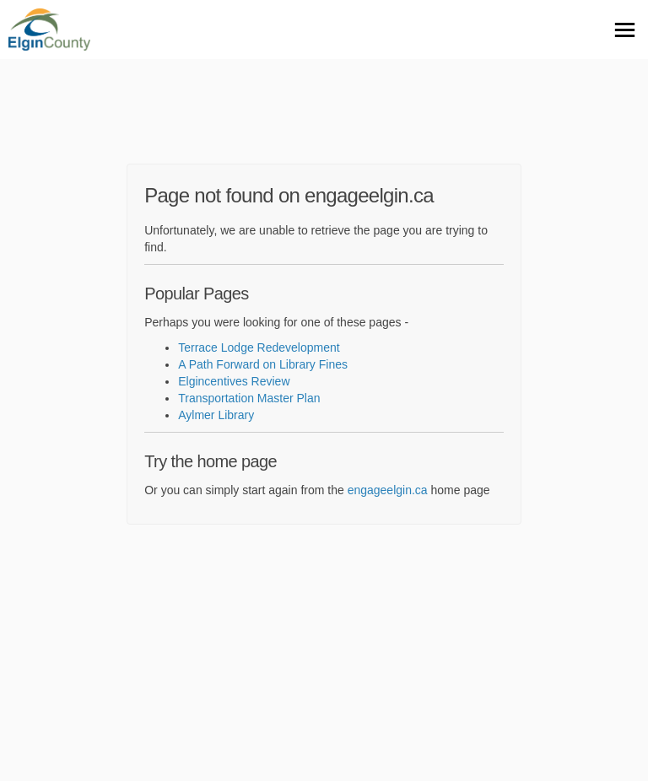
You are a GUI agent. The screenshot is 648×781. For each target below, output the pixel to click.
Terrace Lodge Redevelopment (258, 347)
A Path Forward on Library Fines (263, 364)
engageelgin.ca (388, 490)
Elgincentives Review (233, 381)
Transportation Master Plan (249, 398)
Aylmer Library (216, 415)
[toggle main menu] (625, 30)
